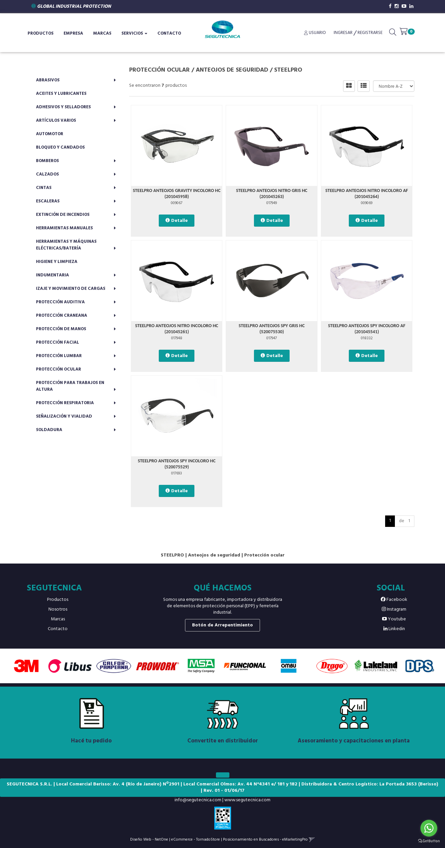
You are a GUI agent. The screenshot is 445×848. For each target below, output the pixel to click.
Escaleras (48, 201)
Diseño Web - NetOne (149, 839)
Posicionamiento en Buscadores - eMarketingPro (265, 839)
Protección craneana (61, 315)
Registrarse (369, 32)
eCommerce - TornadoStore (195, 839)
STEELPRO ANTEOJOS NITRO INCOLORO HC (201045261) (176, 329)
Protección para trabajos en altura (70, 386)
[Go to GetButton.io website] (429, 841)
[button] (393, 33)
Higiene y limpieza (56, 261)
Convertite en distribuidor (222, 740)
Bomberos (47, 160)
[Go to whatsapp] (428, 828)
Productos (40, 33)
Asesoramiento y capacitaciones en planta (354, 740)
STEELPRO (288, 70)
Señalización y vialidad (64, 416)
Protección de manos (61, 329)
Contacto (169, 33)
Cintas (43, 187)
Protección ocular (58, 369)
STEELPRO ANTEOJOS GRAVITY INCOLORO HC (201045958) (177, 193)
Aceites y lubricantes (61, 93)
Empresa (73, 33)
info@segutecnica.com (198, 800)
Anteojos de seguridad (232, 70)
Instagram (394, 609)
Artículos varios (56, 120)
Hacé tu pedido (91, 740)
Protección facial (57, 342)
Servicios (134, 33)
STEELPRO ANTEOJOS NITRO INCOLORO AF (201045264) (366, 193)
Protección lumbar (59, 355)
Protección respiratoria (65, 403)
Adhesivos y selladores (63, 107)
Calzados (47, 174)
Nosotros (57, 609)
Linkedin (394, 629)
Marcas (102, 33)
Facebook (394, 600)
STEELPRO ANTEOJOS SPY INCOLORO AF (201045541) (366, 329)
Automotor (49, 134)
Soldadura (49, 429)
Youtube (394, 619)
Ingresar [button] (343, 32)
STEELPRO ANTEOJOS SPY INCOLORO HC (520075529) (177, 464)
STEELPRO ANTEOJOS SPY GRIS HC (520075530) (272, 329)
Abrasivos (48, 80)
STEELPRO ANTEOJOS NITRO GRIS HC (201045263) (271, 193)
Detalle (179, 221)
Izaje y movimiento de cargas (70, 288)
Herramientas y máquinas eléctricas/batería (66, 245)
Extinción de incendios (62, 214)
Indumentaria (52, 275)
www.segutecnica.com (247, 800)
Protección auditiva (60, 302)
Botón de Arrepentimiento (222, 625)
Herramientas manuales (64, 228)
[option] (26, 666)
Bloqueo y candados (60, 147)
